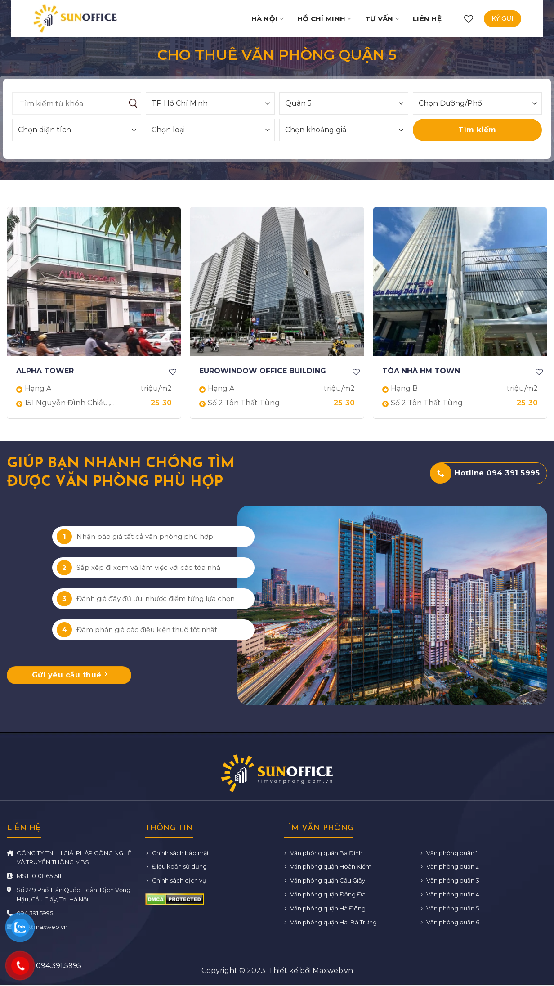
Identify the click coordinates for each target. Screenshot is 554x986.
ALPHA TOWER (45, 371)
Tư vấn (382, 18)
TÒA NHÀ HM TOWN (421, 371)
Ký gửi (502, 18)
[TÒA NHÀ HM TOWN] (460, 281)
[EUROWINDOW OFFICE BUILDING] (277, 281)
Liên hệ (427, 18)
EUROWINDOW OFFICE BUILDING (262, 371)
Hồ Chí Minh (324, 18)
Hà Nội (267, 18)
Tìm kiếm (477, 129)
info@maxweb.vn (42, 926)
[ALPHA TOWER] (94, 281)
